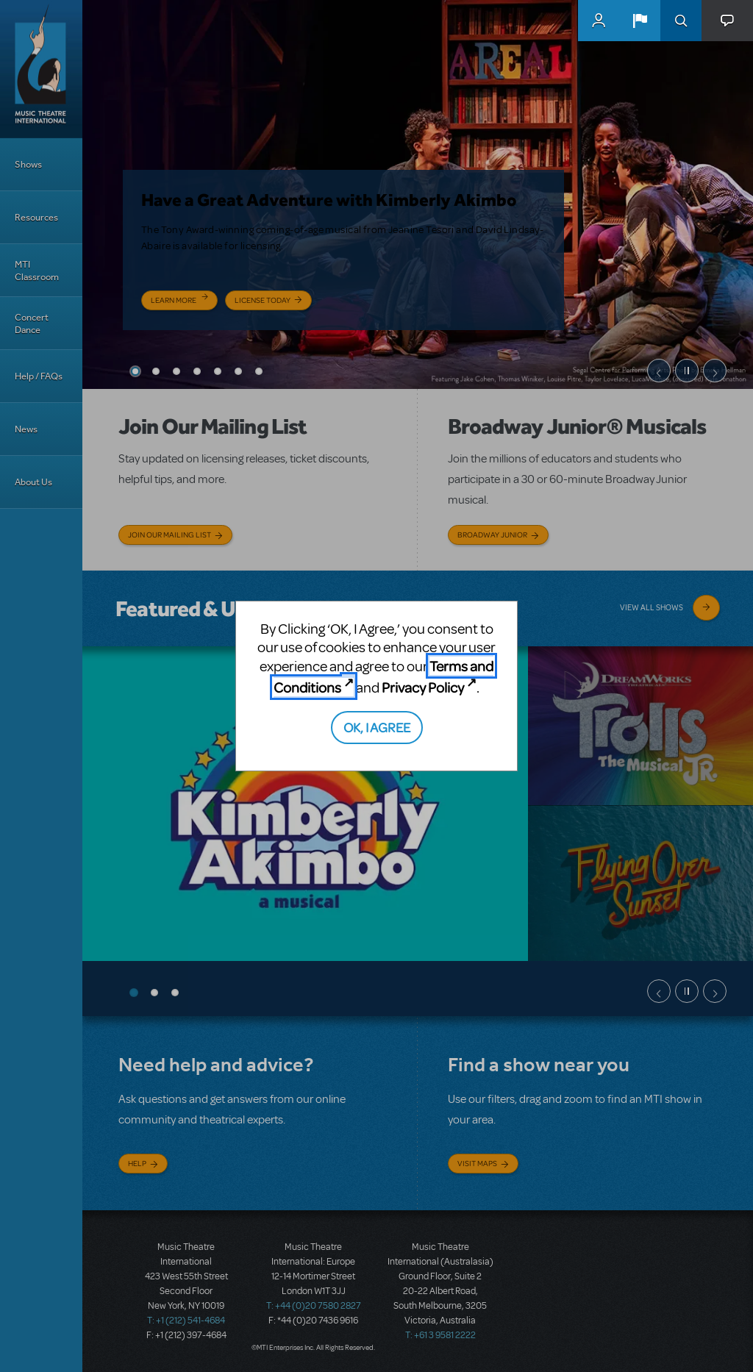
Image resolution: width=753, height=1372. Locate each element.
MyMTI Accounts (598, 20)
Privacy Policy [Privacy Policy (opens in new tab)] (423, 687)
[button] (639, 20)
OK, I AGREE (376, 726)
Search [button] (681, 20)
